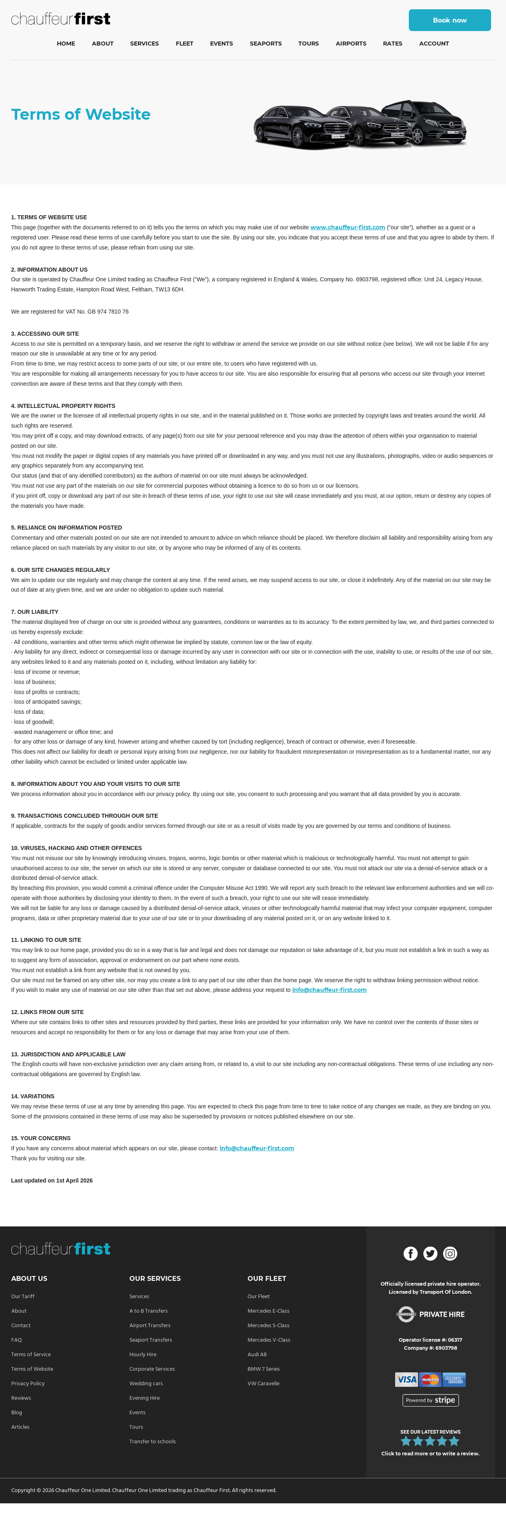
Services (144, 43)
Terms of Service (31, 1355)
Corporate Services (152, 1369)
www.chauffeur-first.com (347, 227)
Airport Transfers (150, 1326)
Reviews (21, 1398)
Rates (392, 43)
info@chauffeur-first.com (329, 989)
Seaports (266, 43)
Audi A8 (257, 1355)
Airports (351, 43)
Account (434, 43)
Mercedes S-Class (268, 1326)
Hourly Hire (142, 1355)
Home (66, 43)
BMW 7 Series (264, 1369)
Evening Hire (144, 1398)
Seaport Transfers (150, 1340)
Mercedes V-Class (269, 1340)
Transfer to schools (152, 1442)
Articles (20, 1427)
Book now (450, 20)
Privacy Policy (28, 1384)
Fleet (185, 43)
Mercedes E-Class (268, 1311)
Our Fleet (259, 1297)
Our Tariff (23, 1297)
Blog (16, 1413)
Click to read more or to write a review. (430, 1454)
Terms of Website (32, 1369)
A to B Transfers (148, 1311)
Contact (21, 1326)
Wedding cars (146, 1384)
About (103, 43)
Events (221, 43)
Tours (308, 43)
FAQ (16, 1340)
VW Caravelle (263, 1384)
